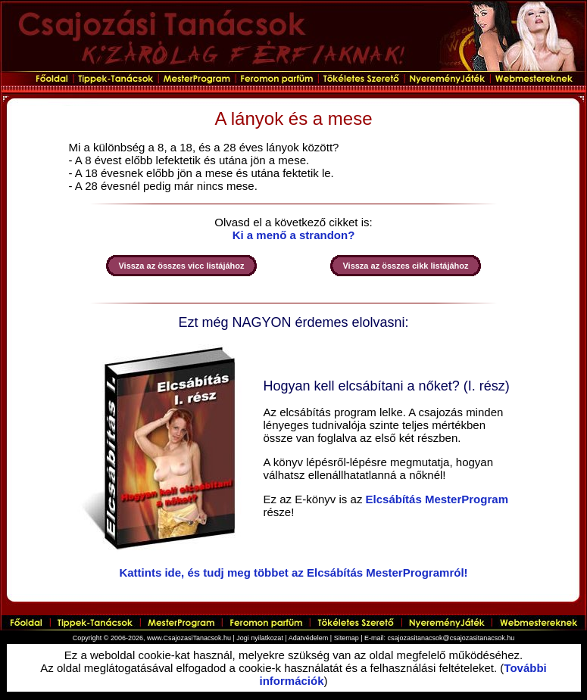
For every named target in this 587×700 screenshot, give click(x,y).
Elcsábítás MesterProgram (437, 499)
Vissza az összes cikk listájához (405, 265)
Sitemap (346, 638)
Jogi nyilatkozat (259, 638)
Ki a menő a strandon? (294, 235)
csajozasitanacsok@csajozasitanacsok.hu (451, 638)
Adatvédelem (309, 638)
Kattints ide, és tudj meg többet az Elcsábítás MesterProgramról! (293, 572)
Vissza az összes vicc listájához (181, 265)
